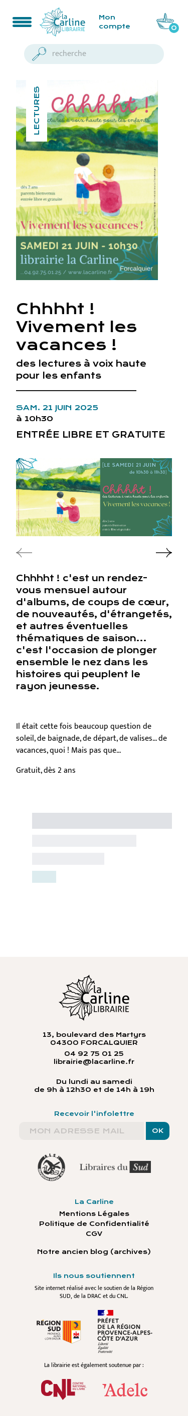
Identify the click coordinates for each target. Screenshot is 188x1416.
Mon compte (114, 22)
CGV (94, 1234)
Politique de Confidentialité (94, 1224)
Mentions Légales (94, 1214)
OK (157, 1131)
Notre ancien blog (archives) (94, 1252)
